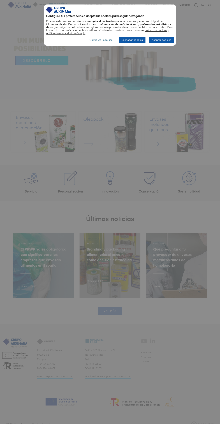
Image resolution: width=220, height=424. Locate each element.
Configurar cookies (100, 40)
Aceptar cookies (161, 40)
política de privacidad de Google (65, 33)
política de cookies (156, 30)
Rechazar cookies (132, 40)
